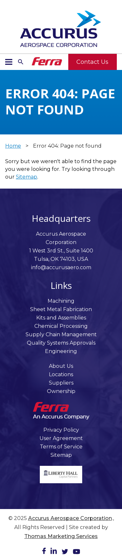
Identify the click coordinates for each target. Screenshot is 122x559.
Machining (61, 301)
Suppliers (61, 383)
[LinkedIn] (53, 552)
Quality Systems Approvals (61, 343)
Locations (61, 374)
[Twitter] (64, 552)
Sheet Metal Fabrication (61, 309)
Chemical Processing (61, 326)
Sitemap (26, 177)
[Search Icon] (20, 61)
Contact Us (92, 61)
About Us (61, 366)
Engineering (61, 351)
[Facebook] (44, 552)
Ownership (61, 391)
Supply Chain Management (61, 334)
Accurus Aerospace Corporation (70, 518)
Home (13, 146)
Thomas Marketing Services (61, 536)
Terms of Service (61, 447)
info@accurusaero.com (61, 267)
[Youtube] (76, 552)
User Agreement (61, 438)
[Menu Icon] (8, 61)
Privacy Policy (61, 430)
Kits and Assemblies (61, 318)
